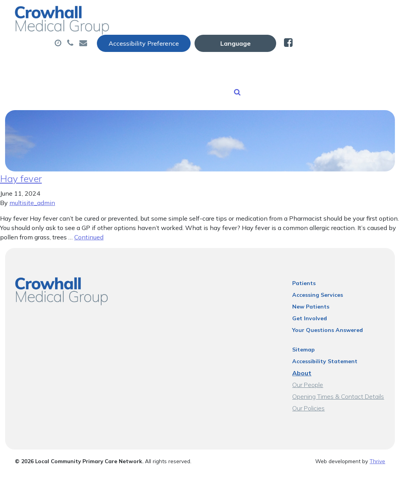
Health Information (282, 66)
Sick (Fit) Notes (137, 66)
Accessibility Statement (325, 337)
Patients (304, 259)
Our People (308, 361)
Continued (89, 214)
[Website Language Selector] (328, 14)
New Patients (204, 66)
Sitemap (304, 326)
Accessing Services (318, 271)
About (128, 39)
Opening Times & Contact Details (338, 373)
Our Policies (309, 385)
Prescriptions (263, 39)
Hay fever (21, 155)
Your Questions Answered (328, 306)
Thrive (377, 437)
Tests (314, 39)
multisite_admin (32, 179)
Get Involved (310, 294)
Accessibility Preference (236, 14)
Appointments (193, 39)
